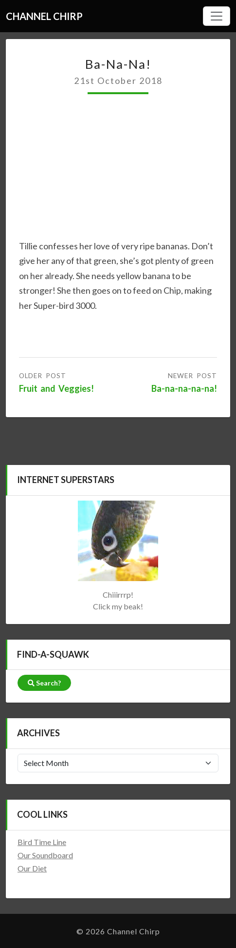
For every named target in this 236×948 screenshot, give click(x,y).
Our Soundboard (45, 855)
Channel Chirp (44, 16)
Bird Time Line (42, 842)
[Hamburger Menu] (216, 16)
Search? (44, 683)
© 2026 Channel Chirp (118, 931)
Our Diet (32, 868)
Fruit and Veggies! (56, 388)
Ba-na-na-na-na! (184, 388)
